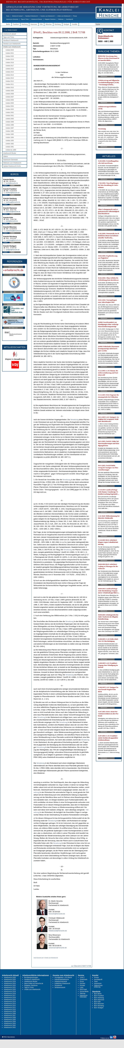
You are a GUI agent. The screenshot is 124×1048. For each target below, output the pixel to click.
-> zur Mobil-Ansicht (10, 30)
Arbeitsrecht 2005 (10, 1019)
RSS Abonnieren (8, 1037)
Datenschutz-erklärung (98, 986)
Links (81, 987)
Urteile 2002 (10, 112)
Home (8, 16)
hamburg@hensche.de (13, 202)
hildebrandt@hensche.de (58, 931)
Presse (75, 16)
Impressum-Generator (12, 19)
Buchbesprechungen (31, 977)
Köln (41, 24)
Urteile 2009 (10, 90)
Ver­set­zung (74, 420)
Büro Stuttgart (98, 1008)
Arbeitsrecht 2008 (10, 1013)
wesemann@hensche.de (58, 948)
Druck (82, 981)
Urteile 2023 (10, 50)
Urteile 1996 (10, 131)
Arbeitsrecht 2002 (10, 1025)
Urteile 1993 (10, 140)
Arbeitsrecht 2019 (10, 991)
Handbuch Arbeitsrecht (31, 16)
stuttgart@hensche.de (12, 249)
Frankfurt (16, 24)
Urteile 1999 (10, 122)
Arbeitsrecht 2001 (10, 1027)
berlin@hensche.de (12, 183)
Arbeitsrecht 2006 (10, 1017)
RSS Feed (83, 989)
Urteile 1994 (10, 137)
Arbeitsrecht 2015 (10, 999)
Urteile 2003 (10, 109)
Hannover (33, 24)
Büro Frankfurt (99, 996)
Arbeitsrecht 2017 (10, 995)
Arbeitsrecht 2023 (10, 983)
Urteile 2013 (10, 78)
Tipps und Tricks (8, 37)
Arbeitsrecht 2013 (10, 1003)
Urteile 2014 (10, 75)
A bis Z (82, 977)
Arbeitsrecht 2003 (10, 1023)
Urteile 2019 (10, 59)
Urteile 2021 (10, 53)
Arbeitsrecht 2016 (10, 997)
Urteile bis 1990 (11, 150)
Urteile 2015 (10, 72)
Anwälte (74, 24)
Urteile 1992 (10, 144)
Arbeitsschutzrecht (61, 981)
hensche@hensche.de (57, 914)
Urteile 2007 (10, 97)
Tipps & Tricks (25, 19)
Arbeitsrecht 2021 (10, 987)
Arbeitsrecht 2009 (10, 1011)
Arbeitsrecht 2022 (10, 985)
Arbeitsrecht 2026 (10, 977)
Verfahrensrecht (60, 987)
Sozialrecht (58, 985)
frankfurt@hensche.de (12, 192)
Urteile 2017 (10, 66)
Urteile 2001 (10, 115)
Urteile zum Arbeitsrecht (63, 16)
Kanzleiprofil (69, 19)
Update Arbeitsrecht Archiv (12, 166)
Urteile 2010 (10, 87)
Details (13, 185)
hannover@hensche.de (13, 211)
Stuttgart (66, 24)
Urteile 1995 (10, 134)
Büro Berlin (97, 994)
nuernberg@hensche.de (13, 240)
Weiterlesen (104, 76)
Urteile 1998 (10, 125)
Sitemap (82, 993)
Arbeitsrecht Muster (36, 19)
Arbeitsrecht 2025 (10, 979)
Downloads (83, 979)
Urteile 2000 (10, 119)
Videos (5, 156)
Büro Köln (97, 1002)
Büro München (99, 1004)
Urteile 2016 (10, 69)
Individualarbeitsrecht (62, 979)
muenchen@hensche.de (13, 230)
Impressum (97, 983)
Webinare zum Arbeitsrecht (12, 163)
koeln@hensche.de (12, 221)
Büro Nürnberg (99, 1006)
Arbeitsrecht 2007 (10, 1015)
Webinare (61, 19)
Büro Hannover (99, 1000)
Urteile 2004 (10, 106)
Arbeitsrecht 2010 (10, 1009)
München (49, 24)
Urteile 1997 (10, 128)
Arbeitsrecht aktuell (17, 16)
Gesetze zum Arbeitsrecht (47, 16)
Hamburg (25, 24)
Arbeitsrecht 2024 (10, 981)
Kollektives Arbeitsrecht (62, 983)
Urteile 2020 (10, 56)
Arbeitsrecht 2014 (10, 1001)
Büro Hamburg (99, 998)
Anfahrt (5, 185)
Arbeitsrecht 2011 (10, 1007)
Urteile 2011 (10, 84)
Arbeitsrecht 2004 (10, 1021)
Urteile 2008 (10, 94)
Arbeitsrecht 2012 (10, 1005)
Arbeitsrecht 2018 (10, 993)
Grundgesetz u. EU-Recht (63, 977)
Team (96, 981)
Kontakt (82, 985)
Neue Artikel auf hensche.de (33, 983)
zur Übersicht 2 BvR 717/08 (81, 966)
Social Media (84, 991)
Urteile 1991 (10, 147)
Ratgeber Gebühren (50, 19)
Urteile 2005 (10, 103)
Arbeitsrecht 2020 (10, 989)
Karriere (82, 983)
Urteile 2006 (10, 100)
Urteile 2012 (10, 81)
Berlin (8, 24)
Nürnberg (58, 24)
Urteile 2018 (10, 62)
